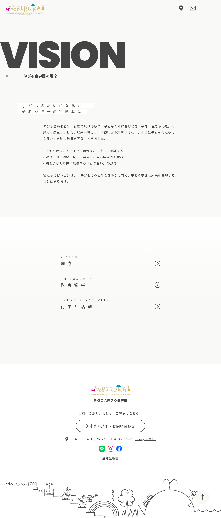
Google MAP (145, 426)
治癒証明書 (110, 445)
